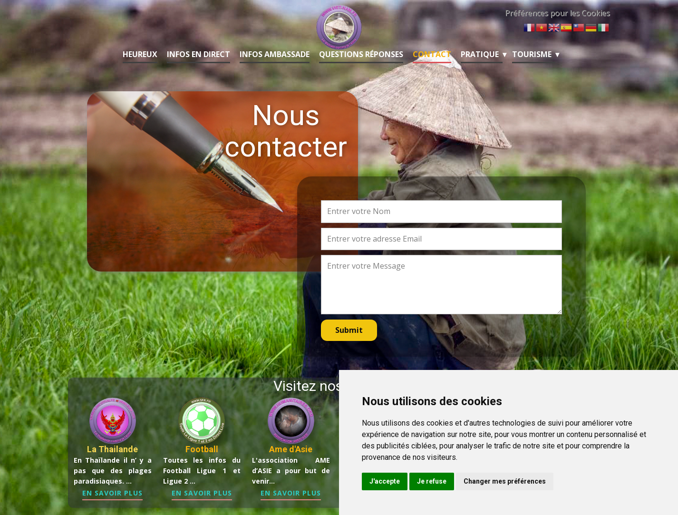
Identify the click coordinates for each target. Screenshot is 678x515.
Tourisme (532, 54)
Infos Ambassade (275, 54)
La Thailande (112, 449)
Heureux (140, 54)
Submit (349, 330)
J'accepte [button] (384, 481)
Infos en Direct (198, 54)
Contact (432, 54)
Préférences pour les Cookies (557, 13)
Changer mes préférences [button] (505, 481)
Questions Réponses (361, 54)
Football (201, 449)
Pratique (480, 54)
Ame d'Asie (290, 449)
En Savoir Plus (112, 492)
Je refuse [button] (431, 481)
